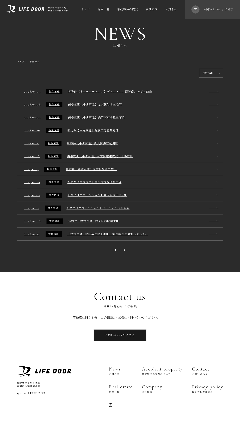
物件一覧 (104, 9)
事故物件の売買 (127, 9)
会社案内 (152, 9)
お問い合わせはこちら (120, 335)
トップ (85, 9)
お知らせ (171, 9)
